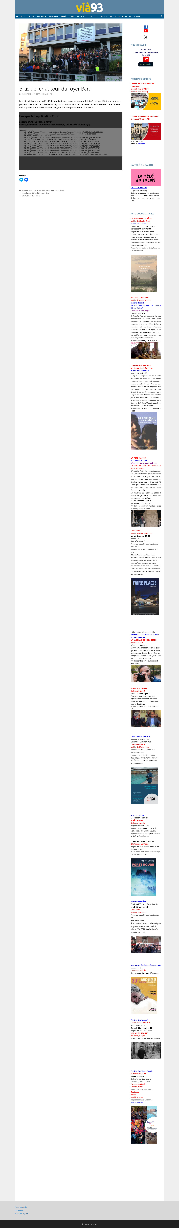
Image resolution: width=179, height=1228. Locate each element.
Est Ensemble (39, 190)
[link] (145, 223)
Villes (94, 16)
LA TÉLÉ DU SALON (139, 188)
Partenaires (19, 1210)
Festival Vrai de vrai (139, 1020)
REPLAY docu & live (123, 16)
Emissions (82, 16)
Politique (41, 16)
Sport (71, 16)
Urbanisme (53, 16)
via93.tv (141, 144)
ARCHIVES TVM (106, 16)
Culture (31, 16)
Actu (23, 16)
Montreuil (50, 190)
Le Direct (137, 16)
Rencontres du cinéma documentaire (146, 965)
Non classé (59, 190)
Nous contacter (21, 1207)
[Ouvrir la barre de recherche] (161, 16)
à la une (25, 190)
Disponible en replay (139, 190)
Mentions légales (22, 1213)
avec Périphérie (137, 1102)
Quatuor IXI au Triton (31, 196)
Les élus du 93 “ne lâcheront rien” (35, 193)
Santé (63, 16)
